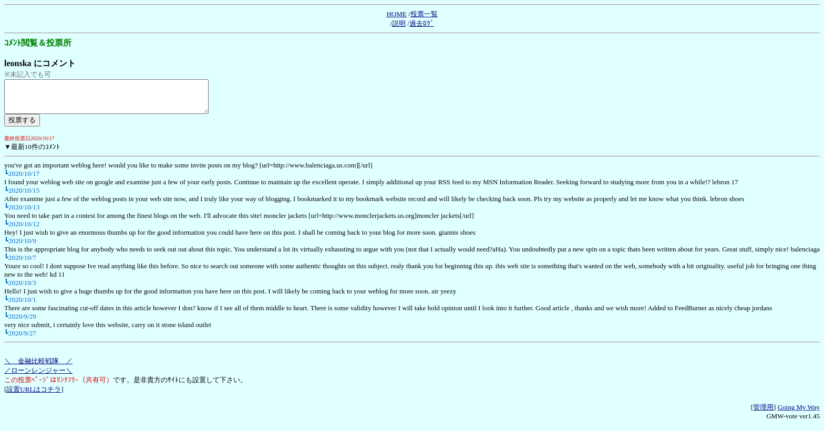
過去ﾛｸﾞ (421, 23)
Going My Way (799, 413)
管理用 (763, 413)
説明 (399, 23)
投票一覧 (424, 14)
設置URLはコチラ (33, 396)
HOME (396, 14)
